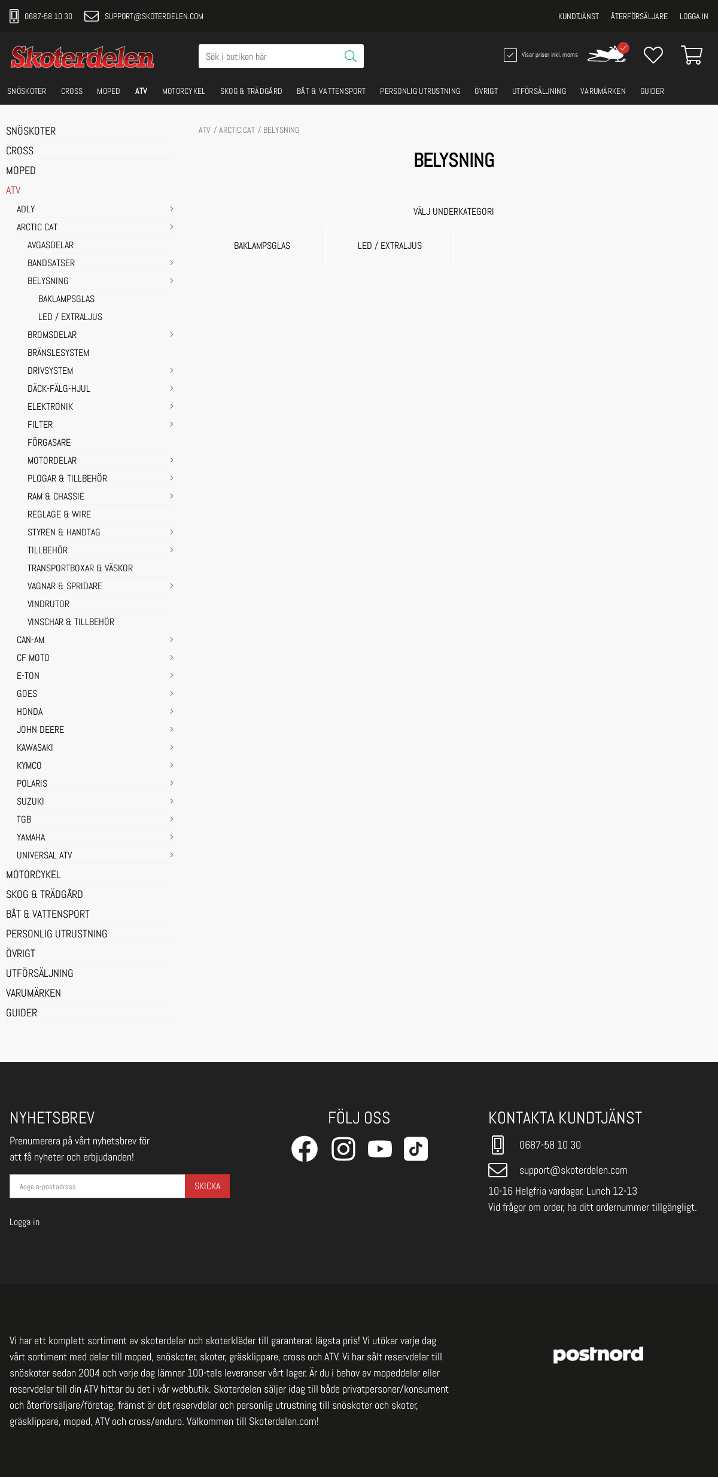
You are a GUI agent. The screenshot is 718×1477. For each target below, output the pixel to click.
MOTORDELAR (52, 461)
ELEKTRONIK (50, 407)
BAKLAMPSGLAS (66, 299)
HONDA (29, 712)
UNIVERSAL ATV (44, 856)
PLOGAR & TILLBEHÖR (67, 479)
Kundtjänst (578, 16)
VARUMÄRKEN (603, 91)
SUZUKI (30, 802)
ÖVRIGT (486, 91)
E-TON (28, 676)
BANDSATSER (51, 263)
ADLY (26, 210)
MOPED (109, 91)
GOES (27, 694)
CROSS (72, 91)
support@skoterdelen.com (143, 16)
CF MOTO (33, 658)
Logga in (694, 16)
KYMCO (29, 766)
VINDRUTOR (48, 604)
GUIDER (652, 91)
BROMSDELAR (52, 335)
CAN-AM (30, 640)
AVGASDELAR (51, 245)
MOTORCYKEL (184, 91)
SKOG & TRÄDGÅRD (251, 91)
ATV (141, 91)
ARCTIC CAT (37, 228)
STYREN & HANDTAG (64, 533)
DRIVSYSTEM (50, 371)
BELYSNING (48, 281)
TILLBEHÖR (48, 551)
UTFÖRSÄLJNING (539, 91)
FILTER (40, 425)
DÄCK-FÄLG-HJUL (59, 389)
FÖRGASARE (49, 443)
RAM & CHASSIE (56, 497)
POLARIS (32, 784)
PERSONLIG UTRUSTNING (420, 91)
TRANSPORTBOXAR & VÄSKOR (80, 569)
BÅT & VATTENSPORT (331, 91)
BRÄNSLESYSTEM (58, 353)
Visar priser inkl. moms (540, 55)
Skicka (207, 1186)
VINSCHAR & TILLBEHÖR (71, 622)
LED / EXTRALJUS (70, 317)
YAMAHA (31, 838)
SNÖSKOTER (27, 91)
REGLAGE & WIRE (59, 515)
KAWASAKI (35, 748)
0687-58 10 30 (41, 16)
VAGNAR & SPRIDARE (65, 586)
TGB (24, 820)
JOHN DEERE (40, 730)
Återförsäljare (639, 16)
